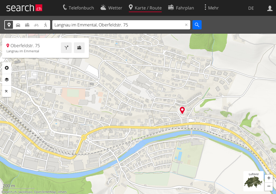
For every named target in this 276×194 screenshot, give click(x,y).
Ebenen (6, 79)
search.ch (10, 192)
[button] (269, 179)
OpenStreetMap (45, 192)
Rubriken (6, 68)
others (62, 192)
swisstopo (25, 192)
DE (251, 8)
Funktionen (6, 91)
